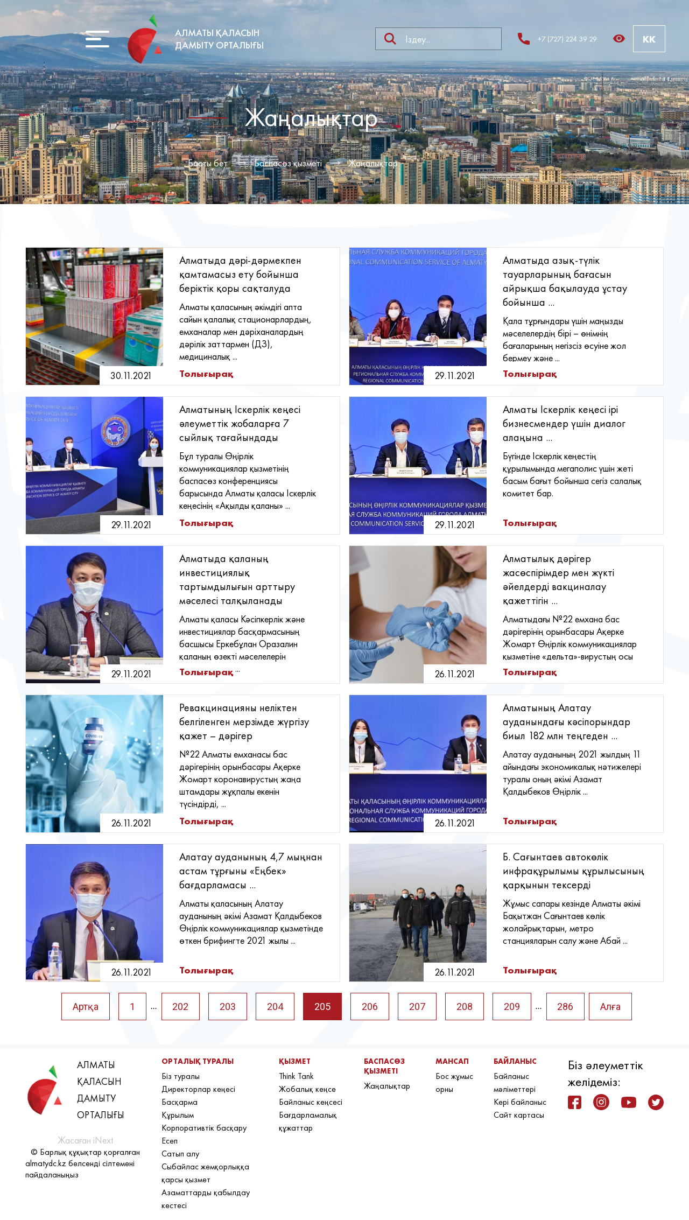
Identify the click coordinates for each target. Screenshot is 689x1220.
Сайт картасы (519, 1114)
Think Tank (296, 1076)
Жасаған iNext (85, 1140)
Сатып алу (180, 1153)
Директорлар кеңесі (198, 1089)
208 (464, 1006)
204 (275, 1006)
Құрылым (177, 1114)
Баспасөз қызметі (288, 163)
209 (512, 1006)
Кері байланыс (520, 1101)
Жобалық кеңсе (307, 1089)
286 (566, 1006)
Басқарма (179, 1101)
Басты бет (208, 163)
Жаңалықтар (373, 163)
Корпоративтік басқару (204, 1127)
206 (370, 1006)
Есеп (169, 1140)
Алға (611, 1006)
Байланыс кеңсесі (310, 1101)
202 (180, 1006)
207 (417, 1006)
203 (228, 1006)
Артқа (85, 1006)
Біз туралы (180, 1076)
